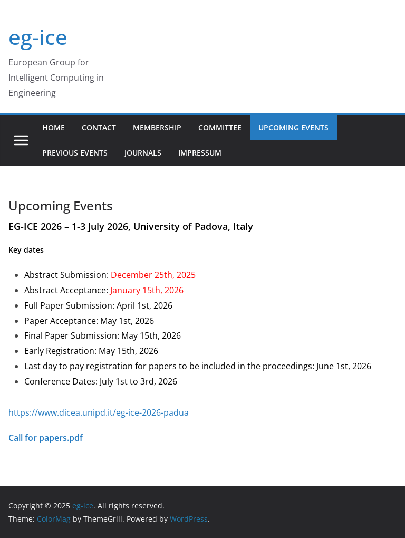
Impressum (199, 153)
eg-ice (38, 36)
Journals (142, 153)
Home (53, 127)
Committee (220, 127)
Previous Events (75, 153)
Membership (157, 127)
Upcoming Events (293, 127)
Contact (99, 127)
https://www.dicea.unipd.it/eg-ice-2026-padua (98, 412)
